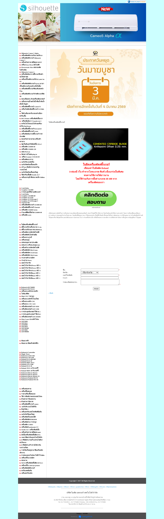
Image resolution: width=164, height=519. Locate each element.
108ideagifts (94, 487)
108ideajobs (51, 487)
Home (30, 43)
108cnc (87, 487)
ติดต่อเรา (103, 43)
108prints (59, 487)
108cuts (72, 487)
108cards (102, 487)
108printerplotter (111, 487)
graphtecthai (80, 487)
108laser (66, 487)
